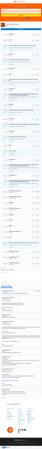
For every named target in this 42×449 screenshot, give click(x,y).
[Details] (37, 34)
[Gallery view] (5, 447)
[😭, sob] (29, 268)
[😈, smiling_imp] (36, 268)
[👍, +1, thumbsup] (40, 268)
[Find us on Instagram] (19, 432)
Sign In (5, 269)
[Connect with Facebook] (26, 18)
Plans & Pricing (20, 416)
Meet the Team (20, 413)
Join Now (21, 15)
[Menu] (1, 1)
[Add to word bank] (33, 35)
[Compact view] (2, 447)
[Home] (20, 2)
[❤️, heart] (38, 268)
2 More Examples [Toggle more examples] (11, 64)
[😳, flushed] (15, 268)
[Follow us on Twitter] (19, 430)
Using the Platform (30, 417)
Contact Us (29, 422)
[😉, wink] (28, 268)
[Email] (10, 285)
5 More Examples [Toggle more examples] (11, 247)
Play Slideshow (21, 29)
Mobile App (9, 419)
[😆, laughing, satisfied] (24, 268)
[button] (40, 1)
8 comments (12, 25)
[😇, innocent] (31, 268)
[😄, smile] (14, 268)
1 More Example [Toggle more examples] (11, 100)
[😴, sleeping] (33, 268)
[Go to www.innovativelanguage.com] (21, 440)
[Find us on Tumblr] (25, 430)
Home (8, 410)
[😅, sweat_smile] (26, 268)
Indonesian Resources (10, 416)
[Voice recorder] (7, 35)
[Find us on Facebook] (23, 430)
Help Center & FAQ (30, 410)
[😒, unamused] (19, 268)
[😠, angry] (22, 268)
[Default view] (4, 447)
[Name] (10, 282)
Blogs (19, 422)
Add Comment (6, 287)
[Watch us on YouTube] (21, 430)
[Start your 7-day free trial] (10, 430)
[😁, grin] (17, 268)
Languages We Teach (21, 419)
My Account (29, 415)
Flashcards (9, 413)
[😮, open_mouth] (35, 268)
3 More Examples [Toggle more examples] (11, 141)
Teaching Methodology (30, 418)
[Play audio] (5, 35)
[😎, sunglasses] (21, 268)
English (9, 447)
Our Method (20, 410)
